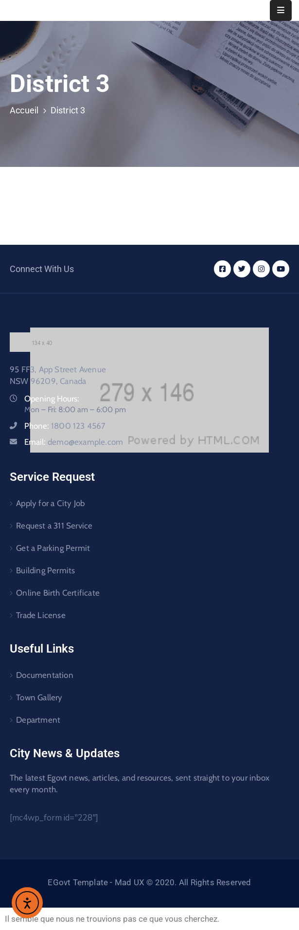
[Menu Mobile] (281, 10)
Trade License (41, 615)
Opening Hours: (51, 398)
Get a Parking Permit (53, 548)
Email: (73, 442)
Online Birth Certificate (58, 593)
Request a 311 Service (54, 525)
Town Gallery (39, 697)
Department (38, 720)
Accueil (24, 110)
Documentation (44, 675)
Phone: (65, 426)
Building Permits (45, 570)
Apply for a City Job (50, 503)
